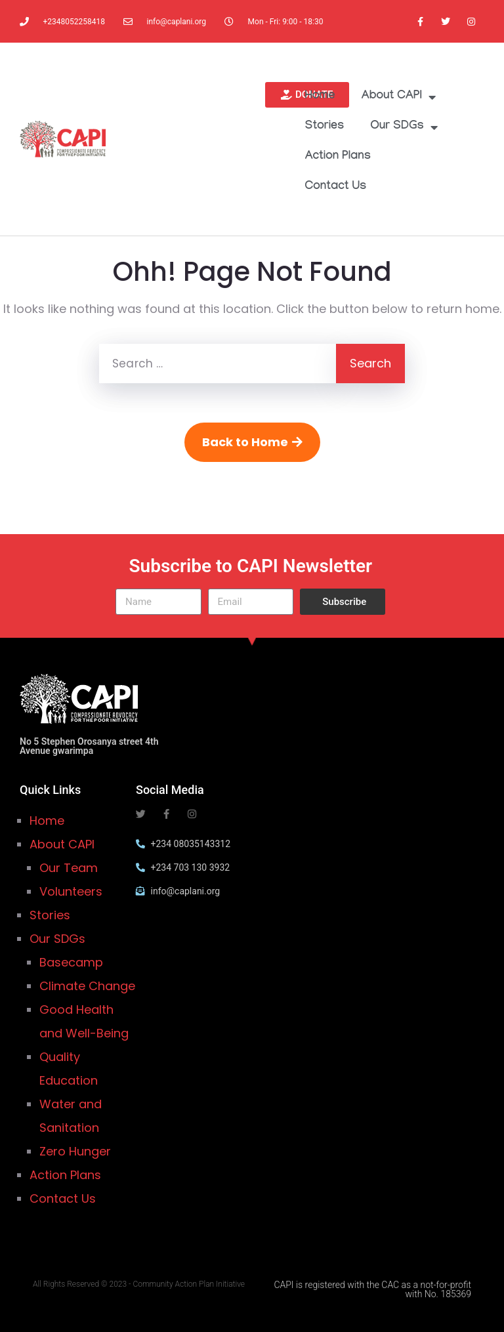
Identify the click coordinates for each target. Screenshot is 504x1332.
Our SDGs (403, 127)
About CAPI (398, 97)
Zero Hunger (75, 1151)
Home (320, 97)
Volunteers (70, 891)
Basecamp (71, 962)
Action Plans (338, 157)
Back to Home (252, 442)
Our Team (68, 868)
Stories (325, 127)
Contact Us (336, 187)
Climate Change (87, 986)
